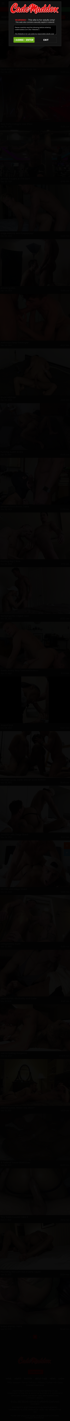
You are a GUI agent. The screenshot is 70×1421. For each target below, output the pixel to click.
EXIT (46, 40)
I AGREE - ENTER (24, 40)
